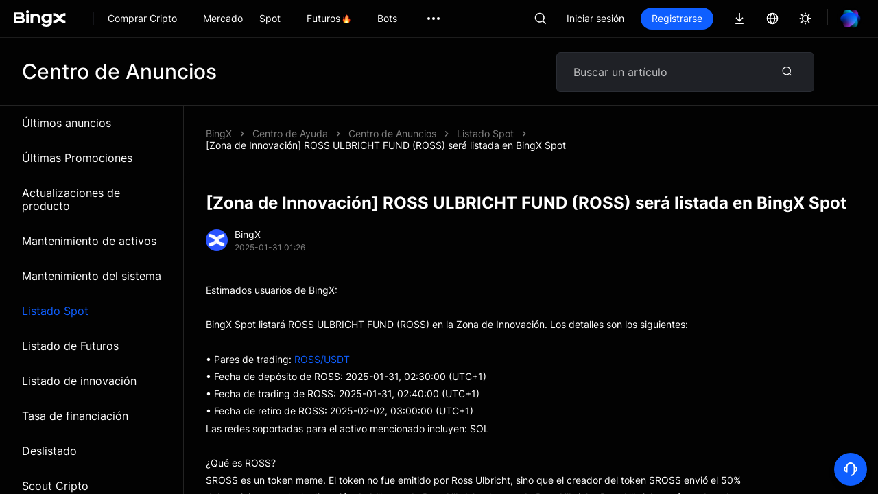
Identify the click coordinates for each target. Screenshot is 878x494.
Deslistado (49, 451)
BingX (219, 133)
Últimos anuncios (66, 123)
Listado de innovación (79, 381)
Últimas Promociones (77, 158)
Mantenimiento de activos (89, 241)
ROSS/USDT (322, 359)
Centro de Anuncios (392, 133)
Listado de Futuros (70, 346)
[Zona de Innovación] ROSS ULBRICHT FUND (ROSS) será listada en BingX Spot (386, 145)
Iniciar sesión (595, 18)
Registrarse (677, 18)
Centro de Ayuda (290, 133)
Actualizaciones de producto (71, 199)
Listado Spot (55, 311)
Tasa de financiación (75, 416)
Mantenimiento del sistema (91, 276)
